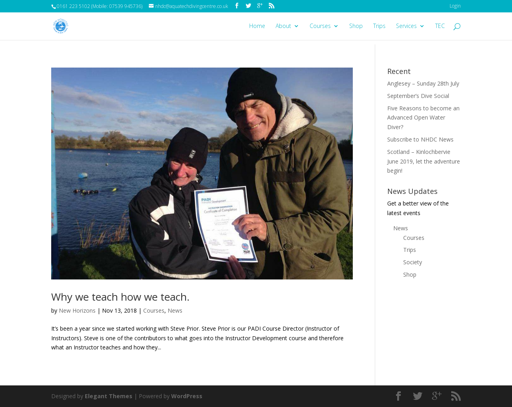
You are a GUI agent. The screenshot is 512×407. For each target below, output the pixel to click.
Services (406, 26)
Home (257, 26)
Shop (356, 26)
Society (412, 262)
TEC (440, 26)
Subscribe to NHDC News (420, 139)
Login (455, 5)
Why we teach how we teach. (120, 296)
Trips (379, 26)
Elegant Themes (108, 396)
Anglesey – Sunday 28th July (423, 83)
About (283, 26)
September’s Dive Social (418, 96)
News (175, 310)
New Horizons (77, 310)
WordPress (186, 396)
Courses (320, 26)
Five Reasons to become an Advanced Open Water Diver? (423, 117)
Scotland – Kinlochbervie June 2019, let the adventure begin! (423, 161)
